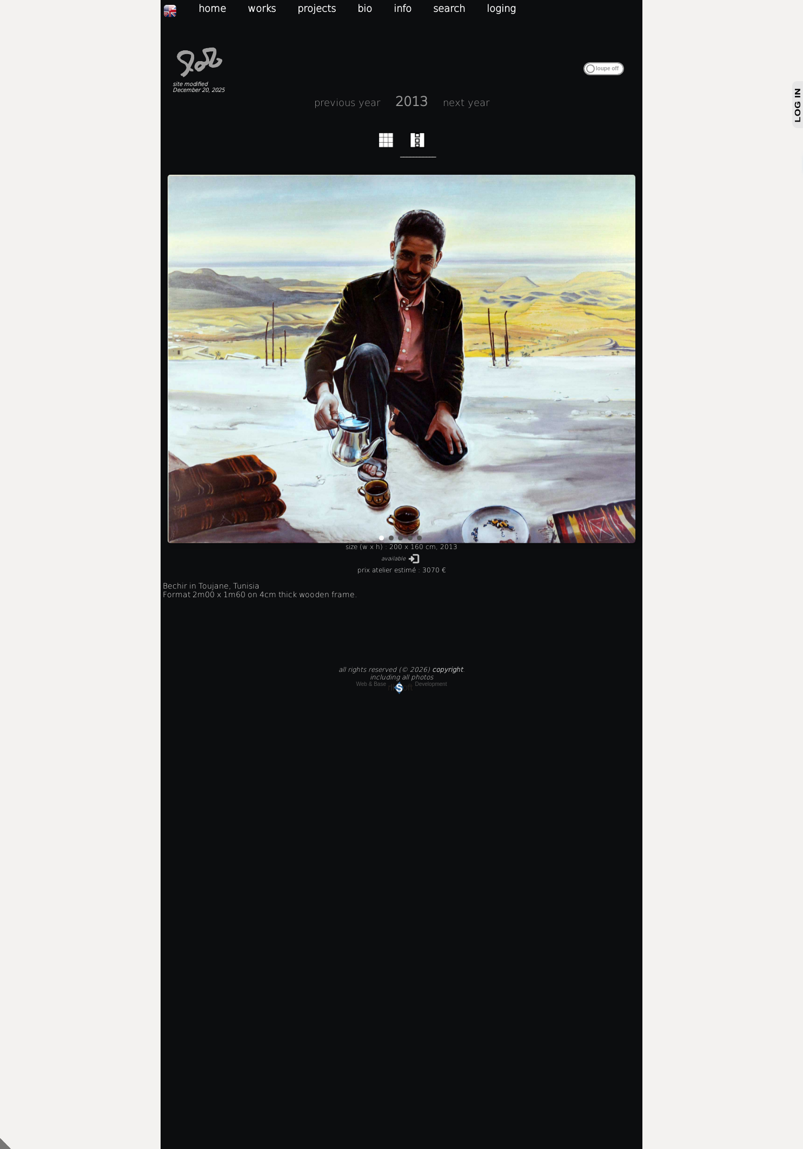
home (212, 8)
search (449, 8)
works (262, 8)
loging (501, 8)
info (403, 8)
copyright (447, 669)
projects (316, 8)
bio (364, 8)
